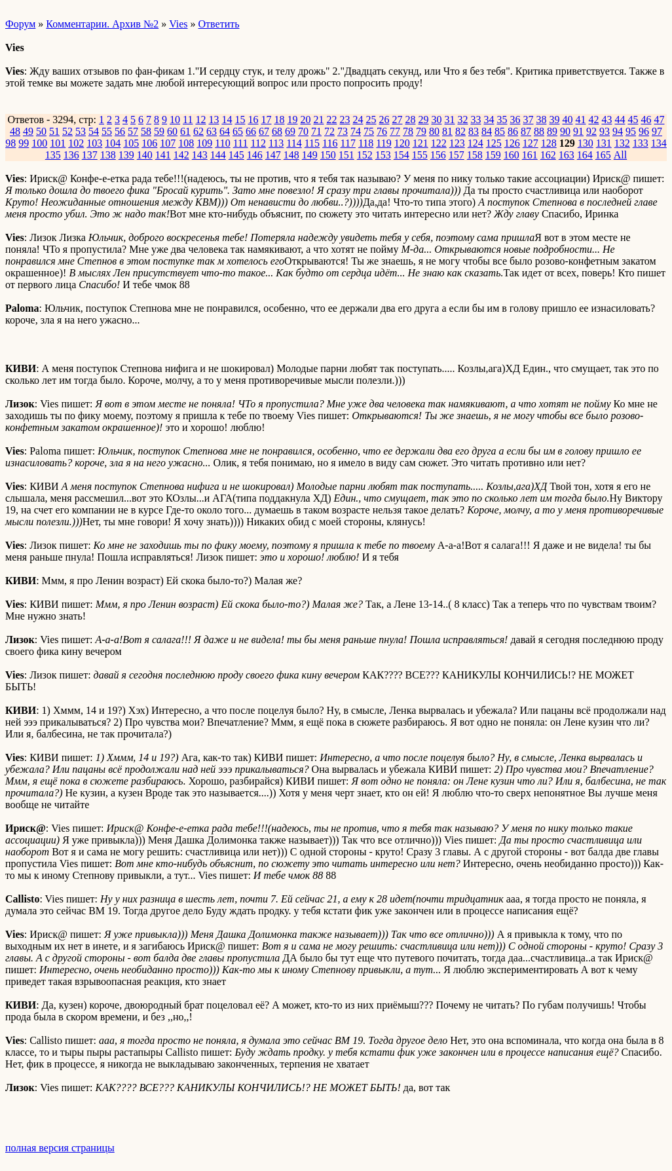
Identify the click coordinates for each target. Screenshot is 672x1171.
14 (226, 119)
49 (28, 131)
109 (204, 143)
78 (408, 131)
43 (606, 119)
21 (318, 119)
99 (23, 143)
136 (71, 154)
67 (264, 131)
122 (439, 143)
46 (646, 119)
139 (126, 154)
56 (120, 131)
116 (329, 143)
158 (475, 154)
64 (224, 131)
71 (316, 131)
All (620, 154)
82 (460, 131)
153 (383, 154)
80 (434, 131)
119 (383, 143)
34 (488, 119)
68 (277, 131)
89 (552, 131)
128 (549, 143)
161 (530, 154)
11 (188, 119)
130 (585, 143)
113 (276, 143)
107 (168, 143)
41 (580, 119)
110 (222, 143)
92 (591, 131)
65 (238, 131)
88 (539, 131)
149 (310, 154)
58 (146, 131)
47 (659, 119)
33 (475, 119)
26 (384, 119)
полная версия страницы (60, 1147)
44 (619, 119)
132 (622, 143)
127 (530, 143)
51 (54, 131)
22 (331, 119)
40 (567, 119)
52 (67, 131)
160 (511, 154)
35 (501, 119)
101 (57, 143)
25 (370, 119)
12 (200, 119)
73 (342, 131)
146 (255, 154)
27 (397, 119)
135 (53, 154)
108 (186, 143)
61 (185, 131)
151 (346, 154)
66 (251, 131)
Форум (20, 23)
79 (421, 131)
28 (410, 119)
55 (107, 131)
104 (113, 143)
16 (253, 119)
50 (41, 131)
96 (644, 131)
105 (131, 143)
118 (365, 143)
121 (420, 143)
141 (163, 154)
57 (133, 131)
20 (305, 119)
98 (10, 143)
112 (257, 143)
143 (200, 154)
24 (357, 119)
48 (15, 131)
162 (548, 154)
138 (108, 154)
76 (382, 131)
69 (290, 131)
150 (328, 154)
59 (159, 131)
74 (355, 131)
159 (493, 154)
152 (365, 154)
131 (604, 143)
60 (172, 131)
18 (279, 119)
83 (473, 131)
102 (76, 143)
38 (541, 119)
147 (273, 154)
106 (149, 143)
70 (303, 131)
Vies (178, 23)
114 (293, 143)
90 (565, 131)
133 (640, 143)
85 (500, 131)
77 (395, 131)
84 (486, 131)
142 (181, 154)
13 (213, 119)
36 (515, 119)
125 (494, 143)
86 (513, 131)
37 (528, 119)
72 (329, 131)
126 (512, 143)
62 (198, 131)
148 (291, 154)
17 (266, 119)
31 (449, 119)
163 (566, 154)
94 (617, 131)
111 (240, 143)
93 (604, 131)
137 (90, 154)
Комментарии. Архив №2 (102, 23)
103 (94, 143)
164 (585, 154)
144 (218, 154)
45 (632, 119)
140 (145, 154)
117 (348, 143)
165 (603, 154)
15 (239, 119)
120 (402, 143)
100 (39, 143)
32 (462, 119)
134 (659, 143)
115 (312, 143)
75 (369, 131)
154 (401, 154)
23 (344, 119)
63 (211, 131)
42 (593, 119)
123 (457, 143)
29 (423, 119)
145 (236, 154)
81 (447, 131)
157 (456, 154)
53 (80, 131)
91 (578, 131)
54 (93, 131)
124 (475, 143)
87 (526, 131)
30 (436, 119)
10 (175, 119)
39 (554, 119)
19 (292, 119)
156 (438, 154)
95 (630, 131)
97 (657, 131)
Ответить (219, 23)
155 (420, 154)
